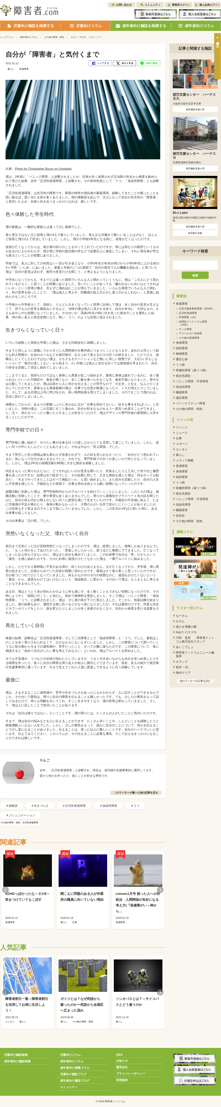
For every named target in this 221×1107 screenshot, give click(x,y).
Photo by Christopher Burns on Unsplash (43, 169)
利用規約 (122, 1080)
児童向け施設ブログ (73, 1074)
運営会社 (122, 1067)
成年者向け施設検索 (17, 1061)
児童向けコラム (70, 1054)
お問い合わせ (124, 4)
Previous (5, 890)
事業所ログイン (181, 4)
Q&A (119, 1054)
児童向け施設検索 (16, 1054)
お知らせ (122, 1060)
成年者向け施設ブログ (75, 1080)
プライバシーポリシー (130, 1073)
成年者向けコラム (72, 1061)
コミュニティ (152, 4)
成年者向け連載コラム (75, 1067)
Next (160, 890)
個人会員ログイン (209, 4)
